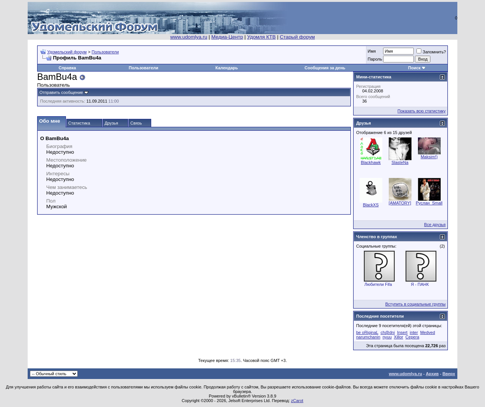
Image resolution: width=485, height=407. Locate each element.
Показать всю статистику (421, 111)
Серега (412, 337)
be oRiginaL (367, 332)
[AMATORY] (400, 203)
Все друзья (435, 224)
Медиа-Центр (227, 37)
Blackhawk (371, 162)
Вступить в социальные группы (415, 304)
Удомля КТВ (261, 37)
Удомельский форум (67, 52)
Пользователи (105, 52)
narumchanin (368, 337)
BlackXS (371, 205)
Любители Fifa (378, 284)
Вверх (449, 373)
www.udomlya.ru (188, 37)
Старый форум (297, 37)
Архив (432, 373)
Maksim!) (429, 156)
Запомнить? (431, 52)
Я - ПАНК (420, 284)
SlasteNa (399, 162)
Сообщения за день (325, 67)
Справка (67, 67)
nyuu (387, 337)
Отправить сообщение (61, 92)
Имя (371, 51)
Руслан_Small (429, 203)
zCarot (297, 400)
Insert (402, 332)
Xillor (398, 337)
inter (414, 332)
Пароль (375, 59)
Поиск (414, 67)
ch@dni (387, 332)
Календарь (227, 67)
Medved (427, 332)
